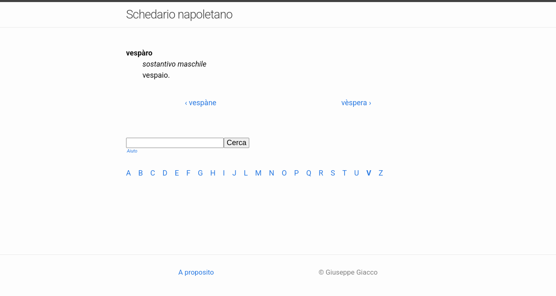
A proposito (196, 272)
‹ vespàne (200, 102)
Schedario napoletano (179, 14)
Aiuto (132, 151)
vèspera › (356, 102)
